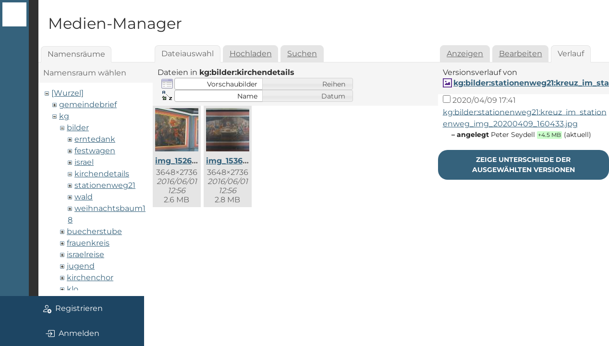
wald (83, 196)
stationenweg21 (104, 185)
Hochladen (251, 53)
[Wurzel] (67, 93)
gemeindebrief (88, 104)
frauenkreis (88, 242)
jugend (81, 266)
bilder (78, 127)
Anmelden (72, 333)
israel (84, 162)
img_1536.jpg (231, 160)
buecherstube (94, 231)
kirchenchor (90, 277)
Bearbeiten (520, 53)
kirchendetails (101, 173)
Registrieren (72, 308)
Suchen (302, 53)
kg (64, 116)
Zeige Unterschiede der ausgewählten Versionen (523, 164)
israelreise (85, 254)
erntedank (94, 139)
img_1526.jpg (181, 160)
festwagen (94, 150)
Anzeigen (465, 53)
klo (72, 289)
